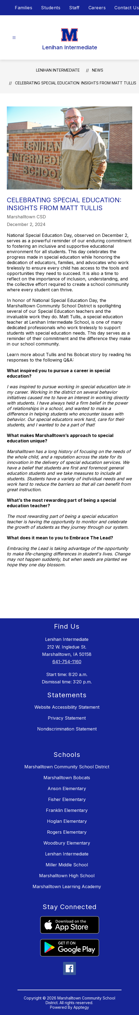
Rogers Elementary (67, 832)
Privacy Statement (67, 718)
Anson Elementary (67, 788)
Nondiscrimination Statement (67, 729)
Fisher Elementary (67, 799)
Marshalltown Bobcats (66, 777)
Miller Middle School (67, 864)
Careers (97, 7)
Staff (74, 7)
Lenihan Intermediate (58, 70)
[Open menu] (14, 38)
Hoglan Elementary (67, 821)
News (97, 70)
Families (23, 7)
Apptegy (81, 1007)
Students (50, 7)
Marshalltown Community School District (66, 766)
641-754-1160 (66, 661)
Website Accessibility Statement (66, 707)
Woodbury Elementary (66, 843)
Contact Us (126, 7)
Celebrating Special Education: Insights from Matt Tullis (75, 83)
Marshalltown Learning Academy (66, 886)
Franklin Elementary (67, 810)
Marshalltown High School (66, 875)
